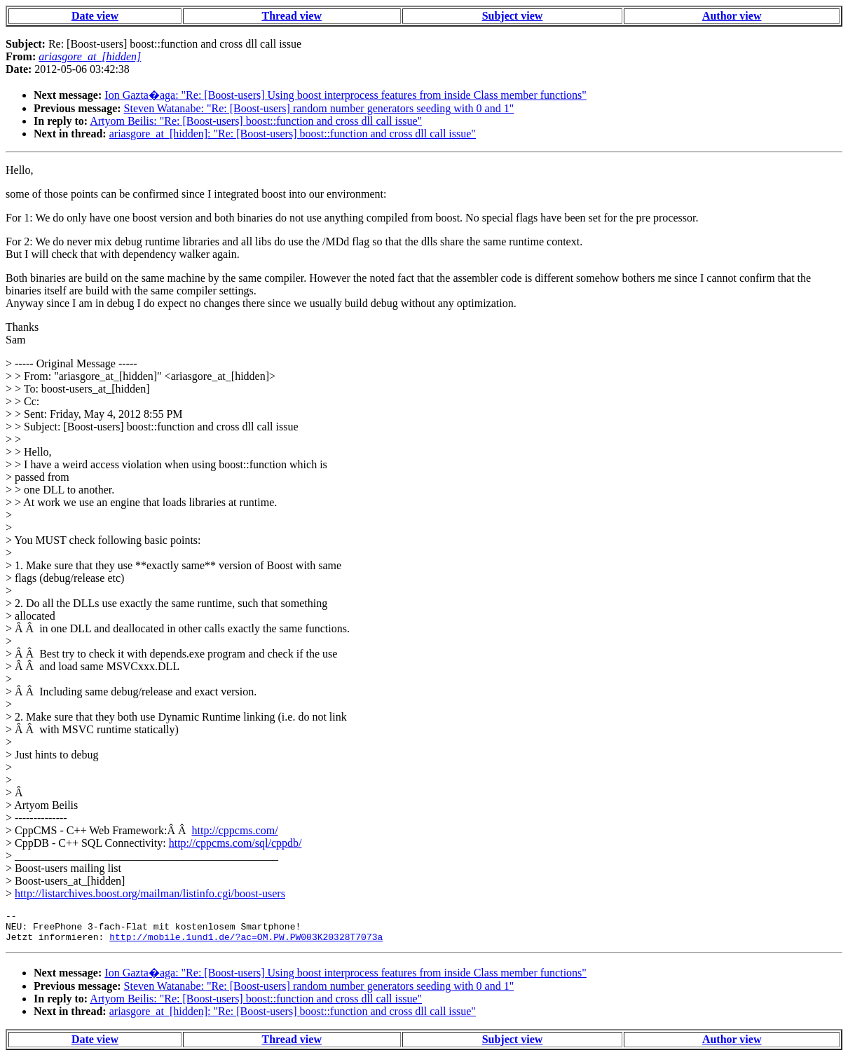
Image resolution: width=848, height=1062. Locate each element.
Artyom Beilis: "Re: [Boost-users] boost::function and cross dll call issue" (256, 121)
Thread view (291, 16)
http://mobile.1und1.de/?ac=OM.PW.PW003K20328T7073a (246, 943)
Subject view (512, 16)
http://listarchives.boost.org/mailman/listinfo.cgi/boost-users (150, 893)
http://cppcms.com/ (234, 830)
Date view (94, 16)
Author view (732, 16)
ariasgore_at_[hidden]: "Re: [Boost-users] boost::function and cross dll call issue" (292, 133)
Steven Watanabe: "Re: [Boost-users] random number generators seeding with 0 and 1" (319, 108)
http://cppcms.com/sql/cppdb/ (235, 843)
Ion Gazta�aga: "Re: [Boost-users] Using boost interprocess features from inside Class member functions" (345, 95)
